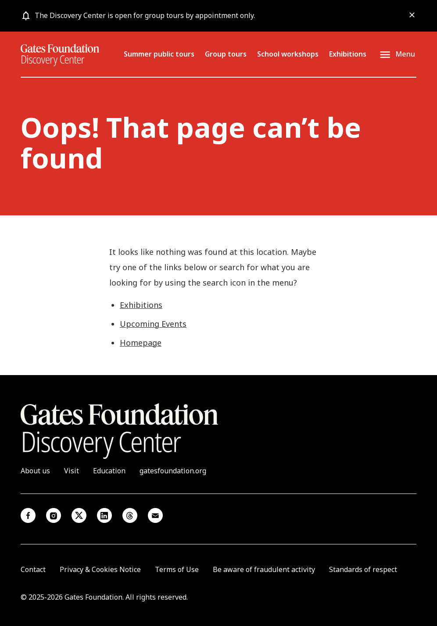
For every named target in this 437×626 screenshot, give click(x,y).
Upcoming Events (153, 323)
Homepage (140, 342)
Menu (405, 54)
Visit (71, 471)
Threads (129, 515)
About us (35, 471)
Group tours (226, 54)
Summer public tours (159, 54)
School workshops (288, 54)
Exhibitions (347, 54)
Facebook (28, 515)
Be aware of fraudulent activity (264, 569)
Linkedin (104, 515)
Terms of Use (177, 569)
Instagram (53, 515)
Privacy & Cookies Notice (100, 569)
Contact (33, 569)
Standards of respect (363, 569)
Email (155, 515)
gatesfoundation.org (173, 471)
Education (109, 471)
